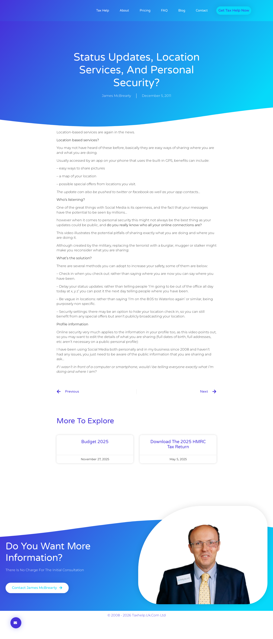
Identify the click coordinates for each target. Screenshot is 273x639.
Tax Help (102, 11)
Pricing (145, 11)
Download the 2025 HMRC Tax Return (178, 445)
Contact (202, 11)
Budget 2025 (95, 442)
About (124, 11)
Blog (181, 11)
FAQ (164, 11)
